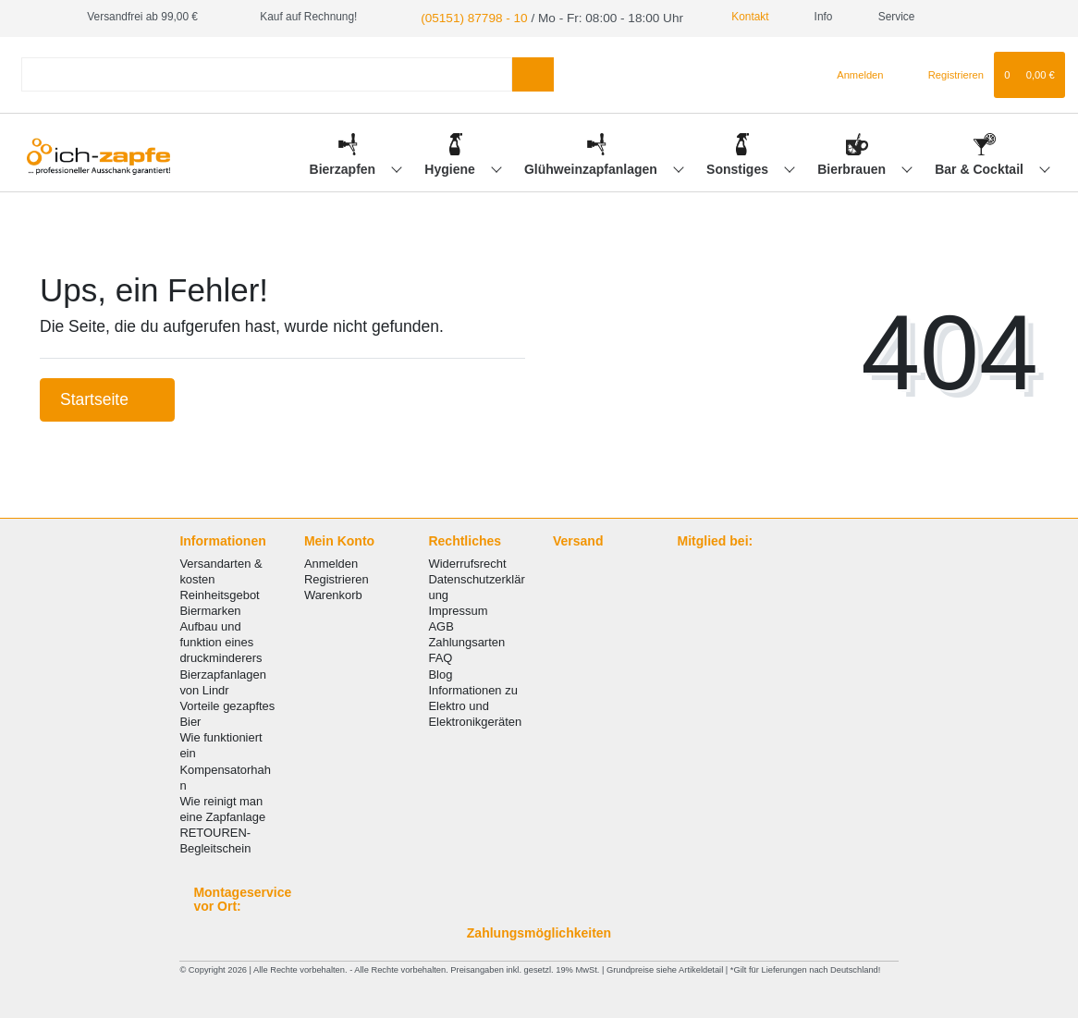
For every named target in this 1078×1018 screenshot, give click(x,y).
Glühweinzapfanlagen (592, 167)
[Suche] (533, 72)
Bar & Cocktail (981, 167)
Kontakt (719, 16)
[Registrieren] (945, 72)
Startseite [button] (107, 397)
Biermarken (209, 609)
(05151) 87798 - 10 (465, 16)
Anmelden (331, 561)
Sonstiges (739, 167)
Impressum (457, 609)
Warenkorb (333, 593)
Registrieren (336, 576)
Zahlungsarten (466, 640)
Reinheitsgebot (219, 593)
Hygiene (451, 167)
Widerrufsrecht (467, 561)
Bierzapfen (344, 167)
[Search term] (266, 72)
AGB (440, 625)
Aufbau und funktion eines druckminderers (220, 640)
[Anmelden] (853, 72)
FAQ (440, 656)
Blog (440, 672)
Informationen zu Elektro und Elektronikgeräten (474, 703)
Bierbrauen (853, 167)
